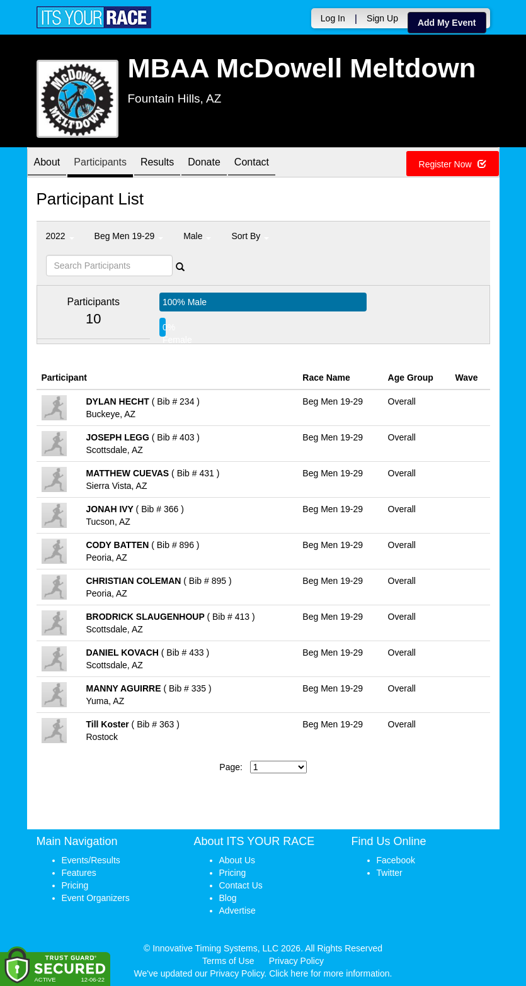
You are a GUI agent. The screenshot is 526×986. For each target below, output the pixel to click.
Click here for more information (329, 973)
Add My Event (447, 23)
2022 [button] (60, 236)
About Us (237, 860)
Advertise (237, 910)
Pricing (75, 885)
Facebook (396, 860)
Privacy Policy (296, 961)
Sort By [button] (250, 236)
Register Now (452, 164)
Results (157, 163)
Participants (100, 163)
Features (79, 873)
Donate (204, 163)
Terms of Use (228, 961)
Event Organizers (96, 898)
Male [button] (197, 236)
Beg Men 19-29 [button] (129, 236)
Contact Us (241, 885)
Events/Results (91, 860)
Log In (333, 18)
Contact (251, 163)
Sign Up (382, 18)
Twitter (390, 873)
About (47, 163)
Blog (228, 898)
